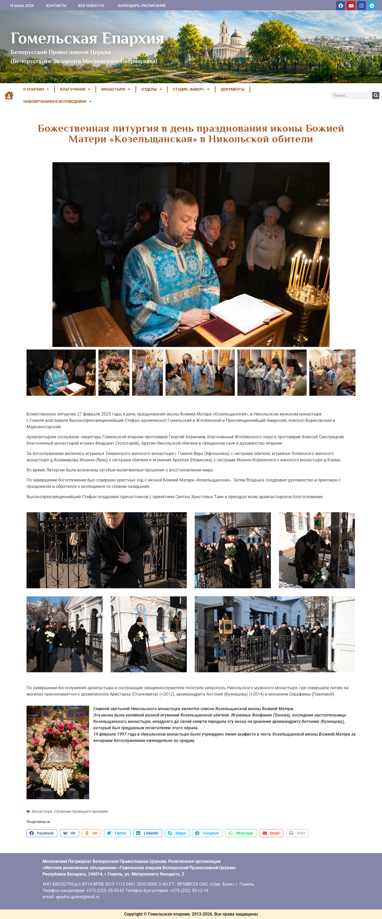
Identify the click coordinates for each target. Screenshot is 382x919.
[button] (42, 833)
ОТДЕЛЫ (151, 89)
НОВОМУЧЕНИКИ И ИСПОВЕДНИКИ (57, 101)
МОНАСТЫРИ (115, 89)
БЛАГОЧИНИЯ (75, 89)
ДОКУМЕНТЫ (232, 89)
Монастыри (42, 811)
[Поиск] (375, 95)
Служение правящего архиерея (81, 811)
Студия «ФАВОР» (191, 89)
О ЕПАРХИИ (36, 89)
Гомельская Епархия (87, 38)
